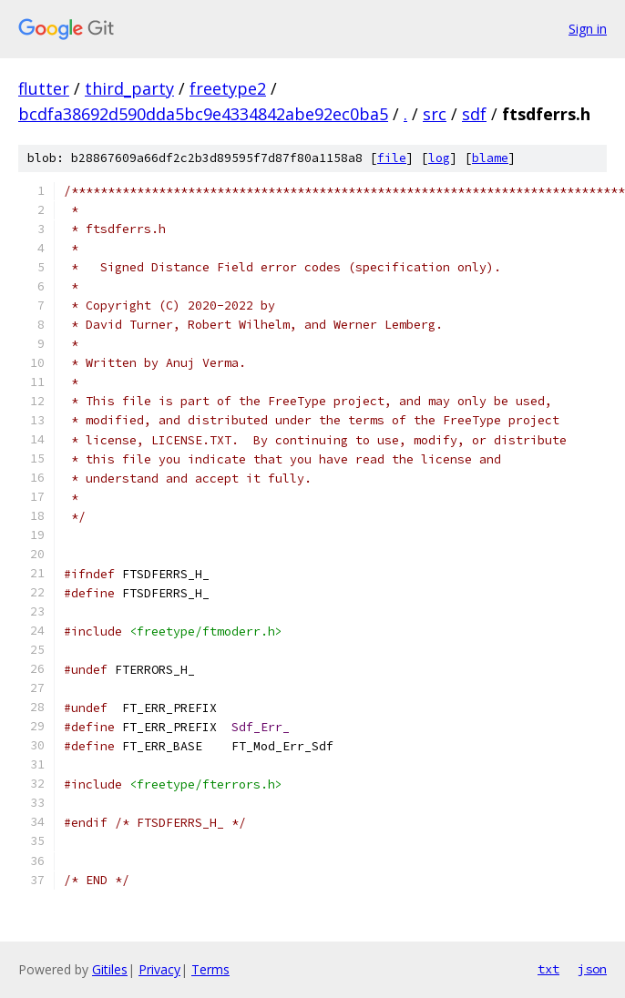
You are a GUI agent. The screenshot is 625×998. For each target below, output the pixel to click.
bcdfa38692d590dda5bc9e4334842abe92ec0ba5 (203, 114)
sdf (474, 114)
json (592, 969)
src (434, 114)
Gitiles (110, 969)
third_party (129, 88)
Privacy (159, 969)
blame (490, 158)
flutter (43, 88)
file (391, 158)
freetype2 (228, 88)
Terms (210, 969)
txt (548, 969)
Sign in (588, 28)
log (439, 158)
